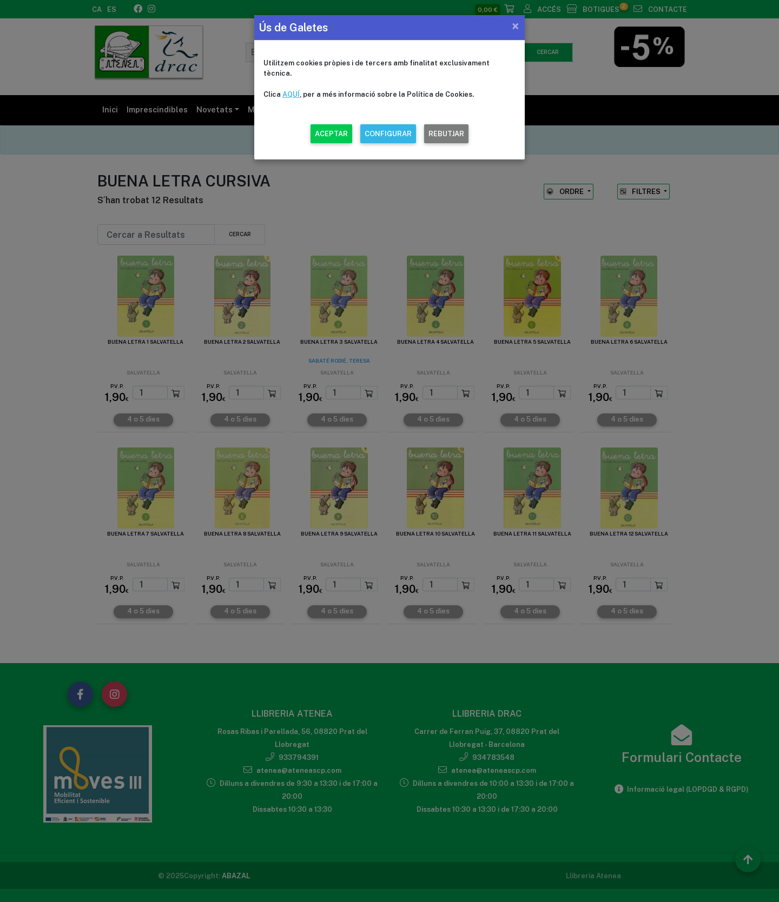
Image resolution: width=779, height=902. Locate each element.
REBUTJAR (446, 134)
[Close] (515, 26)
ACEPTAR (331, 134)
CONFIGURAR (388, 134)
